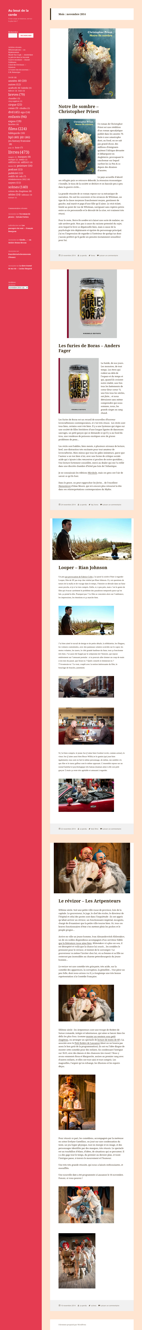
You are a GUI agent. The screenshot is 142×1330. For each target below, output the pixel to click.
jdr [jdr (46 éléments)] (25, 137)
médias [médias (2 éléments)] (23, 159)
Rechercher (13, 32)
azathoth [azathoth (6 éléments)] (14, 87)
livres (93, 255)
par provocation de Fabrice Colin (78, 577)
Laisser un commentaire (108, 255)
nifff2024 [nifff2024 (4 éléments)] (14, 162)
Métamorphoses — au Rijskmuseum (16, 51)
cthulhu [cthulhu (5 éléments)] (24, 108)
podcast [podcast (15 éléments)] (15, 169)
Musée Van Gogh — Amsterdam (20, 55)
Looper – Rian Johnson (83, 567)
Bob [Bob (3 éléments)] (21, 90)
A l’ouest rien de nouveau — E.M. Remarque (19, 71)
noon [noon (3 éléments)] (12, 166)
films (96, 829)
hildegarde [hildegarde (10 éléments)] (16, 133)
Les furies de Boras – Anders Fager (89, 348)
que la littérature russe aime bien (75, 943)
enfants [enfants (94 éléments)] (17, 116)
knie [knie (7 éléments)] (19, 147)
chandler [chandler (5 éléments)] (14, 98)
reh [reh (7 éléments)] (22, 176)
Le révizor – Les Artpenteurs (90, 901)
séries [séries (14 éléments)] (14, 194)
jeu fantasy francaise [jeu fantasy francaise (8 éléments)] (19, 142)
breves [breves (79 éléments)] (16, 94)
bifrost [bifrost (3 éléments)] (12, 90)
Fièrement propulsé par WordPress (72, 1324)
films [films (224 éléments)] (17, 128)
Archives (11, 285)
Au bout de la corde (18, 12)
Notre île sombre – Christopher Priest (79, 108)
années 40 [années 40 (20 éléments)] (17, 81)
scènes (93, 1305)
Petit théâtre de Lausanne (87, 1043)
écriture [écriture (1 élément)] (12, 198)
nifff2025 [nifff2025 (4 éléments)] (26, 162)
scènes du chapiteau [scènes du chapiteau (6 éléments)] (19, 191)
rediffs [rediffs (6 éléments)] (13, 176)
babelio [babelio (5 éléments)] (26, 87)
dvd (92, 829)
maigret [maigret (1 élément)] (12, 157)
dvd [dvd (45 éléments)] (14, 112)
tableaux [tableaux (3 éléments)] (26, 194)
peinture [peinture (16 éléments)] (24, 166)
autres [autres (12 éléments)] (14, 84)
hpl (92, 504)
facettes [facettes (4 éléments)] (13, 124)
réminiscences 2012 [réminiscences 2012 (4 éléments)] (19, 179)
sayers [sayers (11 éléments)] (14, 182)
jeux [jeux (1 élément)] (11, 148)
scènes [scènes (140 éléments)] (18, 187)
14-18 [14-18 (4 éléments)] (12, 77)
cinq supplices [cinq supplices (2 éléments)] (15, 101)
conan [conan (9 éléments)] (13, 108)
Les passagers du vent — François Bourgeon (20, 228)
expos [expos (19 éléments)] (14, 121)
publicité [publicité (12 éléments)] (15, 173)
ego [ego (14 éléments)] (25, 112)
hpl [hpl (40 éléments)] (13, 137)
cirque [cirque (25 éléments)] (15, 104)
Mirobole (92, 472)
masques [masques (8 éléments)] (24, 157)
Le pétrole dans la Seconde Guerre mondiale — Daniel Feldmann (19, 59)
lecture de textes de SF (108, 1039)
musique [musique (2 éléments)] (13, 159)
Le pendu (83, 255)
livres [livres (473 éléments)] (18, 152)
